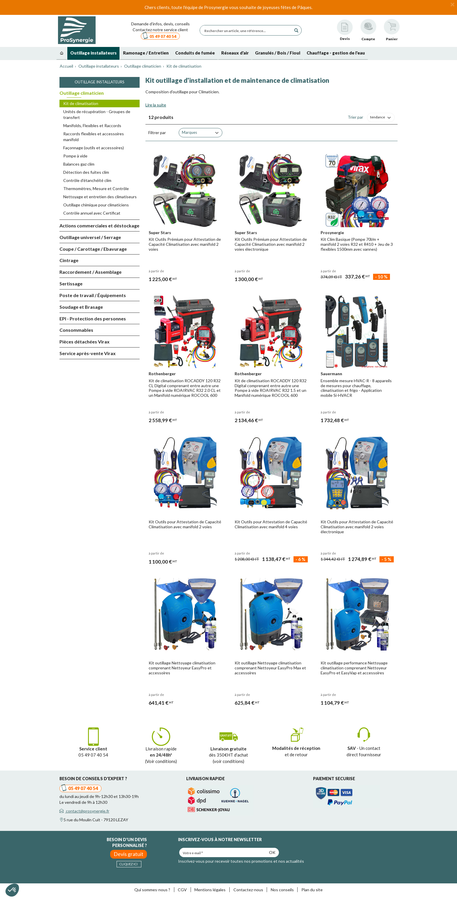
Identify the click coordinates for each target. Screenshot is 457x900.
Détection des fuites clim (86, 172)
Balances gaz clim (78, 164)
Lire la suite (155, 104)
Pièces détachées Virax (84, 341)
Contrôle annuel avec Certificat (91, 212)
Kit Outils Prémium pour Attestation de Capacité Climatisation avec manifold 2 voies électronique (271, 244)
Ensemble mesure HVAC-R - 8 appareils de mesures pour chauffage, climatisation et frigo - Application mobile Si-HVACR (356, 388)
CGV (182, 889)
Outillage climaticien (81, 93)
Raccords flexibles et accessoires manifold (93, 136)
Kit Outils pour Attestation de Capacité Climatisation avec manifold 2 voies (185, 524)
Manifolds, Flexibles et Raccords (92, 125)
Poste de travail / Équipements (92, 295)
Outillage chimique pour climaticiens (96, 204)
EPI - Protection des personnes (92, 318)
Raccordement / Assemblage (90, 272)
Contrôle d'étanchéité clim (87, 180)
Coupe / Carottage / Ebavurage (93, 249)
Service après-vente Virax (87, 353)
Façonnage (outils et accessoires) (93, 147)
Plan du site (312, 889)
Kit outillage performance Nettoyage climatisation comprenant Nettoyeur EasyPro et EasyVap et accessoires (354, 667)
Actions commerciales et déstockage (99, 225)
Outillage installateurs (99, 82)
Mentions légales (210, 889)
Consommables (76, 330)
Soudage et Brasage (81, 307)
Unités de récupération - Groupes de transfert (96, 114)
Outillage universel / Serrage (90, 237)
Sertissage (70, 283)
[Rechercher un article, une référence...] (247, 30)
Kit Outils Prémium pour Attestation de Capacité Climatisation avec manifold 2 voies (185, 244)
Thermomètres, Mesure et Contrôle (96, 188)
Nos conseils (282, 889)
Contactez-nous (248, 889)
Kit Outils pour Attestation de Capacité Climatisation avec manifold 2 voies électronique (357, 526)
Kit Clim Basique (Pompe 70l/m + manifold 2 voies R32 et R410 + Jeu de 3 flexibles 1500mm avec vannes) (357, 244)
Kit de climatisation (80, 103)
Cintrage (68, 260)
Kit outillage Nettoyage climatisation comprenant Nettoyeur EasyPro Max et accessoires (270, 667)
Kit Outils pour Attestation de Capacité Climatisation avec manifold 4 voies (271, 524)
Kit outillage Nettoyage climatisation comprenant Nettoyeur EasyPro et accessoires (182, 667)
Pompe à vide (75, 155)
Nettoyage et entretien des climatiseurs (100, 196)
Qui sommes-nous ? (152, 889)
